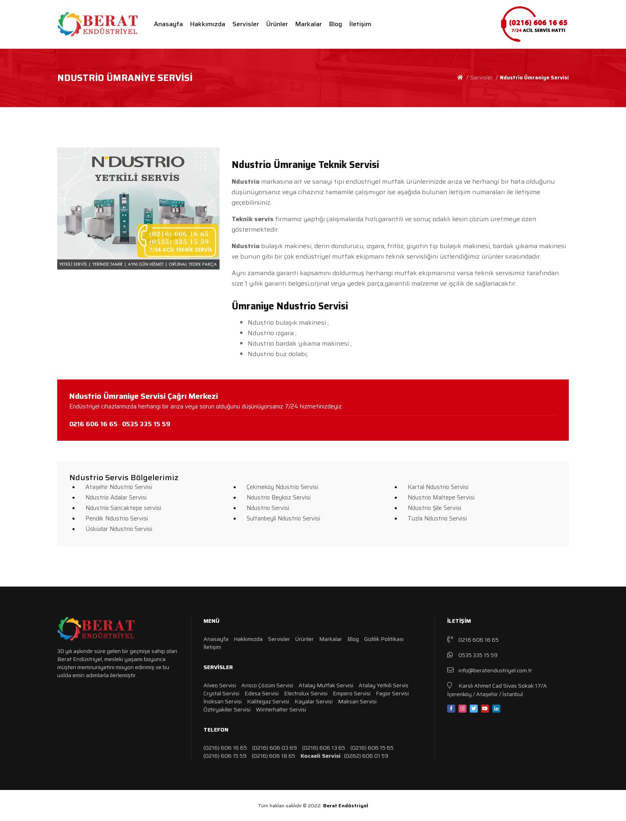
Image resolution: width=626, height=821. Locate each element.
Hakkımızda (207, 24)
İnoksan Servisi (222, 701)
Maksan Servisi (357, 701)
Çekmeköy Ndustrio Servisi (282, 487)
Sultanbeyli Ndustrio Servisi (283, 518)
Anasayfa (168, 24)
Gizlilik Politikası (384, 639)
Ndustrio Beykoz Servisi (279, 497)
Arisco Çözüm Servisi (267, 685)
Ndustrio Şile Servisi (434, 508)
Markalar (308, 24)
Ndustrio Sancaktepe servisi (123, 508)
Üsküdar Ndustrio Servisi (118, 529)
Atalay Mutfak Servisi (325, 685)
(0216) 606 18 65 (273, 756)
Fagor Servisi (392, 693)
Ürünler (277, 24)
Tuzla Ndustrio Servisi (437, 518)
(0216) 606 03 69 (274, 748)
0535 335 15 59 (472, 654)
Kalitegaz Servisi (268, 701)
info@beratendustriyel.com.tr (489, 670)
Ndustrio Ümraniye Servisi (534, 77)
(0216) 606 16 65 (225, 748)
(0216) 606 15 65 (372, 748)
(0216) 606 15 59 (225, 756)
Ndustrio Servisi (268, 508)
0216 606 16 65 (473, 639)
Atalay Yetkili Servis (383, 685)
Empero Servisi (352, 693)
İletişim (360, 24)
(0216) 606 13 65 (323, 748)
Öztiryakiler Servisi (227, 709)
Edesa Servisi (262, 693)
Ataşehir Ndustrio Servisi (118, 487)
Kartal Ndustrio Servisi (438, 487)
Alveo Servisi (219, 685)
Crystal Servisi (221, 693)
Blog (335, 24)
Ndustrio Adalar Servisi (116, 497)
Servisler (245, 24)
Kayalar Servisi (313, 701)
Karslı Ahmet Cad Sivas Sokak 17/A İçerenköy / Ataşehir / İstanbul (497, 689)
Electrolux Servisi (306, 693)
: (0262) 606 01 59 (344, 756)
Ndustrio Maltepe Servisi (441, 497)
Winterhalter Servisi (281, 709)
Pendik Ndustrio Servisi (116, 518)
